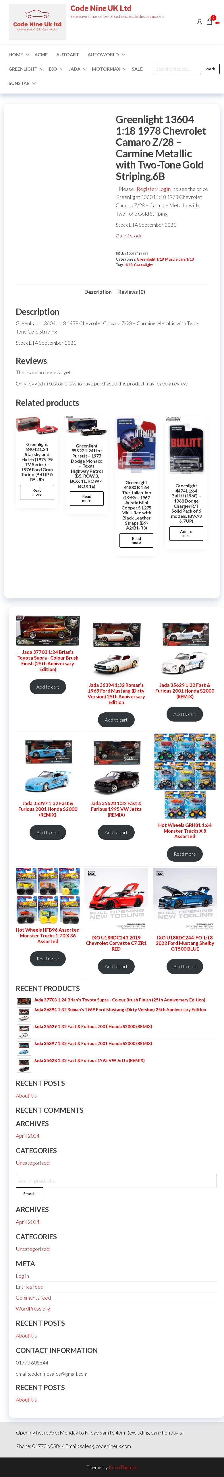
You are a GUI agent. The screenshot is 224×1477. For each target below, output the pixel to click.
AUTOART (67, 54)
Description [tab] (98, 292)
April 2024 (27, 1136)
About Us (26, 1095)
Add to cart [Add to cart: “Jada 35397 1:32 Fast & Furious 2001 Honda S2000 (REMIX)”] (47, 832)
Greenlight (143, 265)
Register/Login (154, 189)
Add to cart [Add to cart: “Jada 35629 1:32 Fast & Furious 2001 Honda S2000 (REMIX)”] (184, 714)
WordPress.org (33, 1308)
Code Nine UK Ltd (101, 8)
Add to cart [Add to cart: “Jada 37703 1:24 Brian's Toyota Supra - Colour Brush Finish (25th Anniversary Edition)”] (47, 687)
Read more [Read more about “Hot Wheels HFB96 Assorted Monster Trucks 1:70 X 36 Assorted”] (48, 959)
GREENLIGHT (23, 68)
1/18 (128, 265)
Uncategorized (32, 1163)
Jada (74, 68)
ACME (41, 54)
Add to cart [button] (186, 533)
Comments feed (33, 1297)
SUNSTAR (19, 83)
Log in (22, 1276)
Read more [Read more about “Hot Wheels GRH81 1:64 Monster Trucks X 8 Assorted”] (185, 854)
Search (209, 69)
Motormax (106, 68)
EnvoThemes (123, 1467)
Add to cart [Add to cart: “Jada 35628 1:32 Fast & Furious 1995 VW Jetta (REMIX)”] (116, 832)
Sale (137, 68)
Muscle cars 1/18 (179, 259)
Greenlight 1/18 (150, 259)
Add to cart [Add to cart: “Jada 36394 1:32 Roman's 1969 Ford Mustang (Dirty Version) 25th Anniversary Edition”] (116, 720)
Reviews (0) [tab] (131, 292)
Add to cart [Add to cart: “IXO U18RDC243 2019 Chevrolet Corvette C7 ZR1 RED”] (116, 966)
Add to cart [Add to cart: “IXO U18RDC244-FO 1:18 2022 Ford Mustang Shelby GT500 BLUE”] (184, 966)
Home (16, 54)
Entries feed (29, 1287)
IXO (53, 68)
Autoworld (103, 54)
